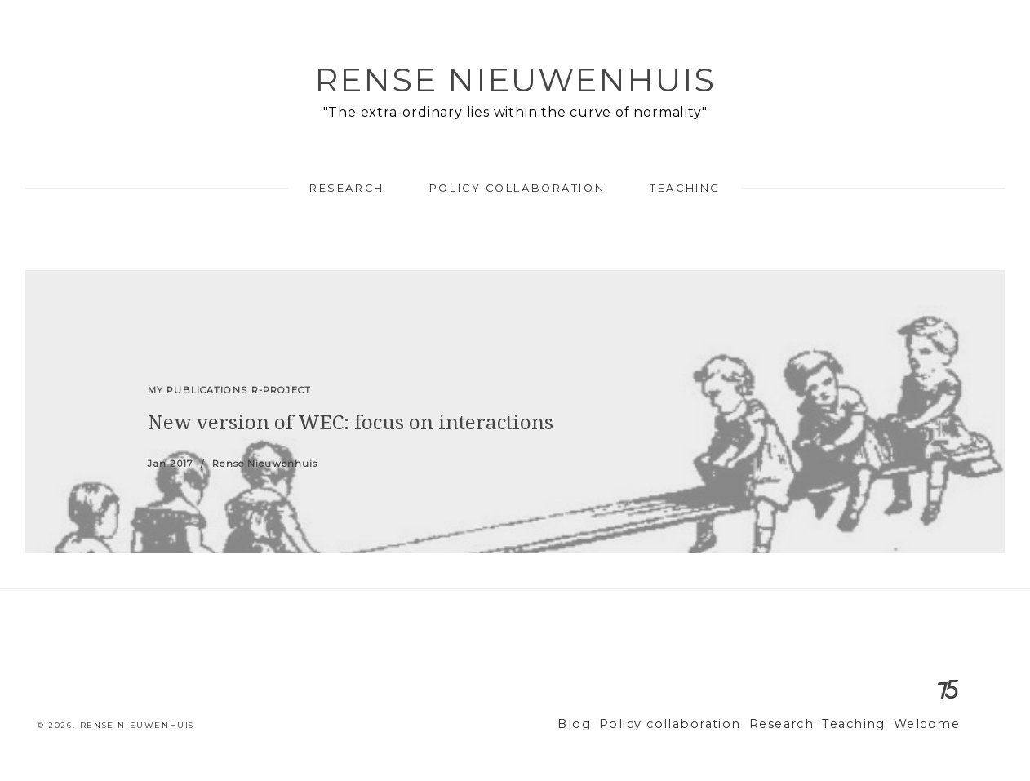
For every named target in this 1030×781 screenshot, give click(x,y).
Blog (612, 724)
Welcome (930, 724)
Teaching (685, 188)
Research (346, 188)
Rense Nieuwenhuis (515, 80)
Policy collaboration (517, 188)
